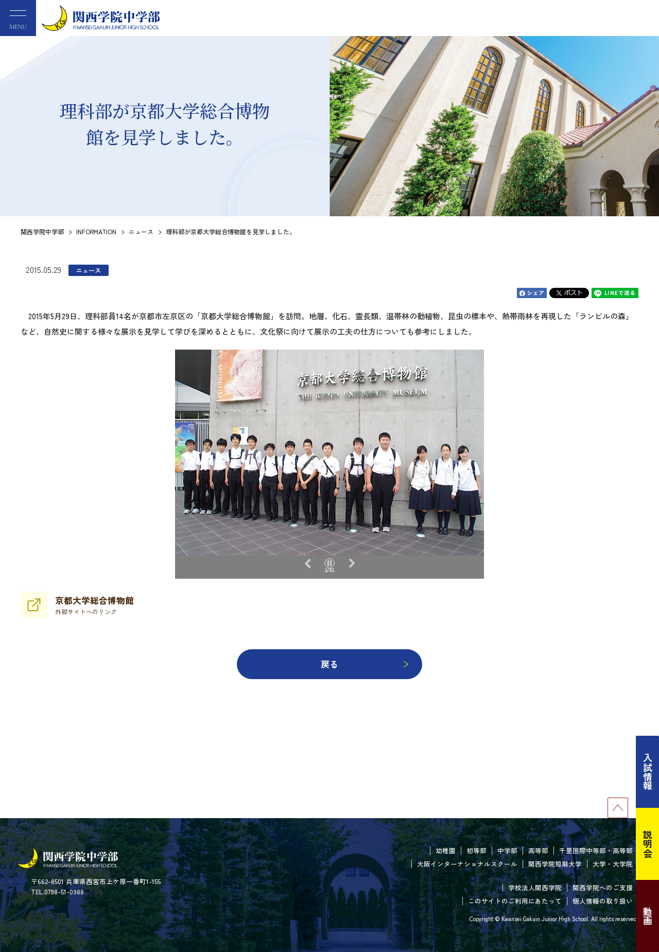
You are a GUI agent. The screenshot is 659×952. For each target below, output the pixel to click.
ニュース (141, 231)
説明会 (647, 844)
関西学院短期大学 (555, 864)
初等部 (476, 850)
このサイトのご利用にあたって (515, 901)
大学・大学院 (613, 864)
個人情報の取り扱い (603, 901)
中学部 (507, 850)
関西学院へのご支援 (603, 887)
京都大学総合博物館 (94, 605)
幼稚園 (446, 850)
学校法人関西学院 (535, 887)
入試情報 (647, 771)
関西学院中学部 (42, 231)
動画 (647, 916)
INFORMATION (96, 231)
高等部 (538, 850)
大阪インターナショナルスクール (467, 864)
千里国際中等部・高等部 (596, 850)
